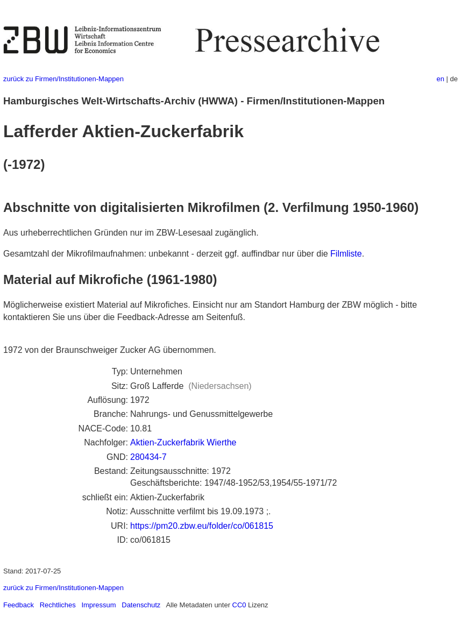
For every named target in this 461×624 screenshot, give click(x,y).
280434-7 (148, 457)
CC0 (239, 605)
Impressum (98, 605)
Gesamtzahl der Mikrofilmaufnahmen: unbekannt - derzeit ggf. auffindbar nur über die (166, 253)
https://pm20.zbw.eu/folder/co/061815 (201, 525)
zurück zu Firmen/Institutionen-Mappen (63, 79)
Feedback (18, 605)
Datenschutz (141, 605)
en (440, 79)
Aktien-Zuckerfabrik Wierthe (183, 442)
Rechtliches (58, 605)
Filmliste (346, 253)
